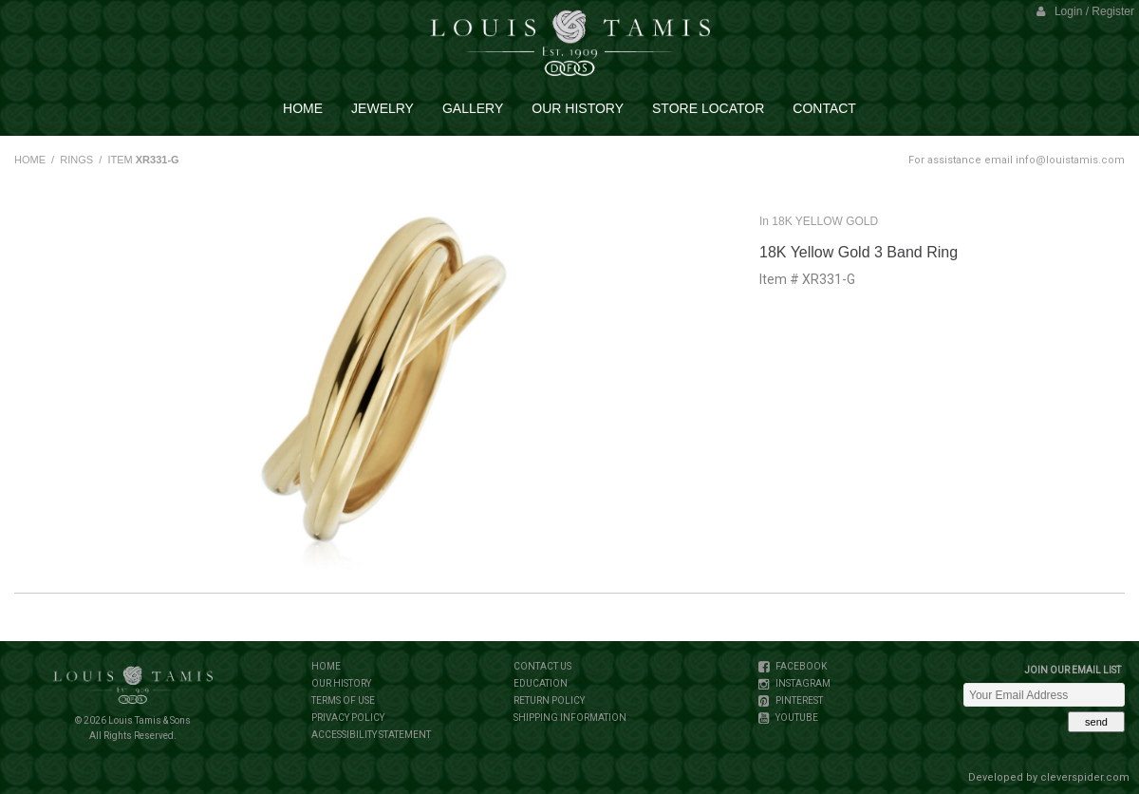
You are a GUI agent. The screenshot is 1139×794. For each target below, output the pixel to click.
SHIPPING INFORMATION (569, 717)
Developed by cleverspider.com (1049, 777)
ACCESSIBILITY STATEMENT (371, 734)
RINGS (76, 159)
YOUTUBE (796, 717)
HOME (30, 159)
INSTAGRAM (802, 683)
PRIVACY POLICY (347, 717)
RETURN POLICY (549, 700)
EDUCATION (540, 683)
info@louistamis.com (1070, 160)
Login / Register (1085, 11)
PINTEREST (798, 700)
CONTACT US (542, 666)
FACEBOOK (800, 666)
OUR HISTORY (341, 683)
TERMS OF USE (343, 700)
